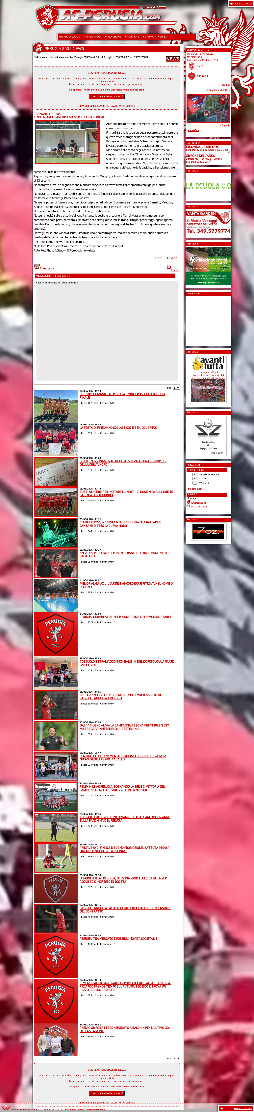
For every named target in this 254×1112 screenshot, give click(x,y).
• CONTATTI (165, 36)
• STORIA (148, 36)
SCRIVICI (130, 106)
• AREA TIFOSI (92, 36)
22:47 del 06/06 (199, 506)
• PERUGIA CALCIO (69, 36)
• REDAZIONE (113, 36)
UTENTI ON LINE (243, 1108)
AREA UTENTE (244, 3)
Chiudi (173, 270)
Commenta (44, 268)
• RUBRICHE (132, 36)
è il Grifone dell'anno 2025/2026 (204, 160)
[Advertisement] (198, 319)
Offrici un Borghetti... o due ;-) (107, 96)
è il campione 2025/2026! (207, 149)
